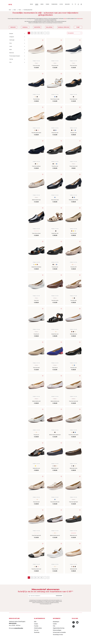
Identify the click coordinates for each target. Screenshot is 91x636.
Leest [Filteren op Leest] (17, 46)
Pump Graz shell (73, 266)
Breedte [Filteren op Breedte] (17, 33)
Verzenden (59, 595)
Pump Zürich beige (36, 65)
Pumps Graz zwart (55, 132)
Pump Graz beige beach (73, 501)
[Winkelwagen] (81, 4)
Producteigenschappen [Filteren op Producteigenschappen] (17, 55)
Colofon (55, 623)
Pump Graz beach (36, 367)
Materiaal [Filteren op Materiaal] (17, 52)
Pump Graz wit (36, 434)
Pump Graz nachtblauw (36, 166)
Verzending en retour (58, 634)
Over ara (36, 630)
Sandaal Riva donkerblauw (36, 266)
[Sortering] (74, 33)
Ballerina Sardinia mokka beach (55, 434)
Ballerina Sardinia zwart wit (55, 535)
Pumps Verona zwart (55, 199)
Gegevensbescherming (58, 628)
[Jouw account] (78, 4)
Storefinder (36, 632)
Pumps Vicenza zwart (73, 166)
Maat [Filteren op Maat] (17, 49)
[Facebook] (73, 622)
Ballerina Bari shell (73, 568)
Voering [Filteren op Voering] (17, 59)
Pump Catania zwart (73, 99)
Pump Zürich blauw (73, 65)
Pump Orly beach (73, 233)
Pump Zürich (36, 300)
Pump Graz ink (55, 367)
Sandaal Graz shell (55, 233)
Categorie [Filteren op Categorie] (17, 36)
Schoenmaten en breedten (59, 632)
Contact (36, 623)
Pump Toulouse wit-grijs (55, 99)
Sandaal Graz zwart (36, 468)
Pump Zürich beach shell (36, 535)
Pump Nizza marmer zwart (36, 568)
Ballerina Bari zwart (54, 468)
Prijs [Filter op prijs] (17, 62)
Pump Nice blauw (36, 99)
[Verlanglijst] (75, 4)
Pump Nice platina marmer (36, 132)
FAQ (54, 626)
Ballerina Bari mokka (73, 468)
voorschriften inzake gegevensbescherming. (52, 602)
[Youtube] (77, 622)
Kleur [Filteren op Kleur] (17, 43)
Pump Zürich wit (55, 568)
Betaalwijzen (56, 621)
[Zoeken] (72, 4)
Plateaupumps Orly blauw (73, 199)
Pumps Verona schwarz (36, 233)
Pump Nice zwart (73, 367)
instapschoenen (80, 18)
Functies (36, 626)
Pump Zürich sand (55, 65)
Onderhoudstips (38, 628)
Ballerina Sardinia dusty (55, 401)
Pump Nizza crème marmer (73, 434)
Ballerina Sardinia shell (36, 401)
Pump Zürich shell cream (54, 501)
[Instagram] (73, 626)
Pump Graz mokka (55, 300)
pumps (65, 18)
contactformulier (18, 628)
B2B (35, 621)
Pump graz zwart (73, 132)
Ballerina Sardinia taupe (36, 199)
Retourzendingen (57, 630)
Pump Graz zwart (55, 166)
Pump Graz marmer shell (73, 401)
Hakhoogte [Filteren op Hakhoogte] (17, 39)
